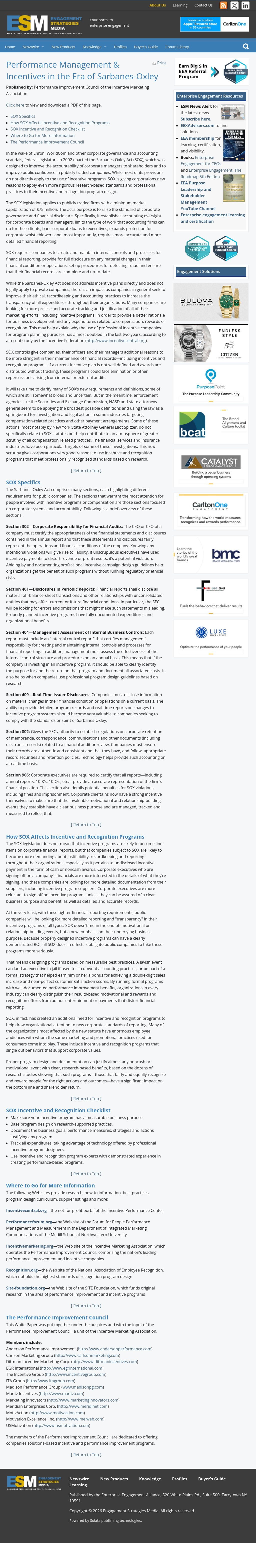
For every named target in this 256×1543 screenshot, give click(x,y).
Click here (15, 105)
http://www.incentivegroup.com (75, 1374)
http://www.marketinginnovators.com (83, 1400)
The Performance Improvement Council (47, 142)
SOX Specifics (22, 116)
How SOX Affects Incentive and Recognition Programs (60, 123)
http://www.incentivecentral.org (116, 340)
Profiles (120, 47)
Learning (180, 5)
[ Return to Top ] (86, 470)
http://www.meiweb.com (80, 1419)
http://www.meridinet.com (83, 1406)
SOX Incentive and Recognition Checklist (47, 129)
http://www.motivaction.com (57, 1412)
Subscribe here (195, 119)
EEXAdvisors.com (197, 125)
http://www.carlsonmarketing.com (87, 1355)
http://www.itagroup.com (50, 1381)
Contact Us (203, 5)
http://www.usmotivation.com (61, 1425)
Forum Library (177, 47)
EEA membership (197, 138)
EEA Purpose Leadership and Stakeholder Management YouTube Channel (198, 195)
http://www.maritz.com (61, 1393)
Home (10, 47)
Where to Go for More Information (42, 135)
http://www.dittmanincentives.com (104, 1361)
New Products (63, 47)
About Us (158, 5)
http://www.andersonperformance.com (114, 1349)
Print (161, 63)
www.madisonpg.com (82, 1387)
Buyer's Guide (146, 47)
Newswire (30, 47)
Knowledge (92, 47)
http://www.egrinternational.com (71, 1368)
